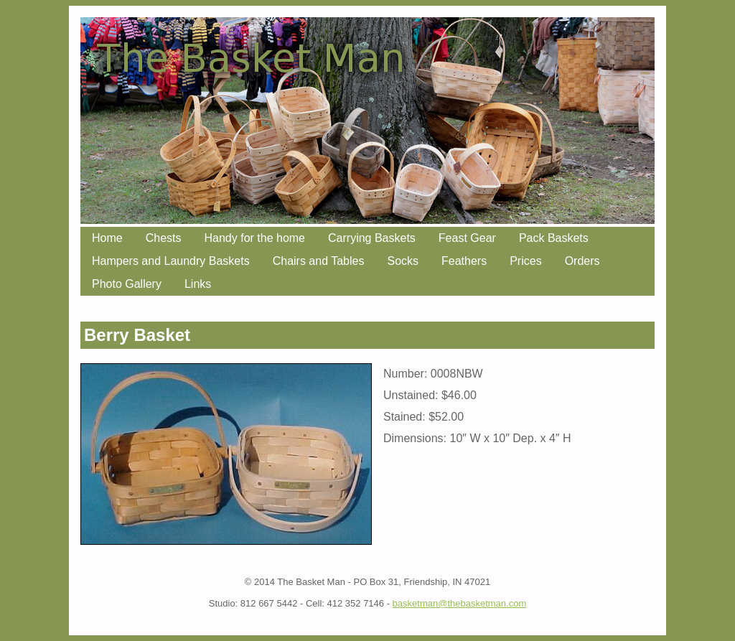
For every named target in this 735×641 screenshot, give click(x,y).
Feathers (464, 261)
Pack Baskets (554, 238)
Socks (402, 261)
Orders (582, 261)
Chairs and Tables (319, 261)
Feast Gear (467, 238)
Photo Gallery (126, 284)
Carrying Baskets (372, 238)
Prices (525, 261)
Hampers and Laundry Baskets (171, 261)
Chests (164, 238)
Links (197, 284)
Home (107, 238)
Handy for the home (254, 238)
